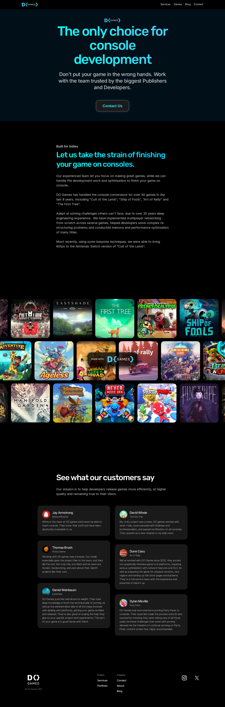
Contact (121, 680)
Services (102, 680)
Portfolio (102, 685)
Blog (119, 691)
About (120, 685)
